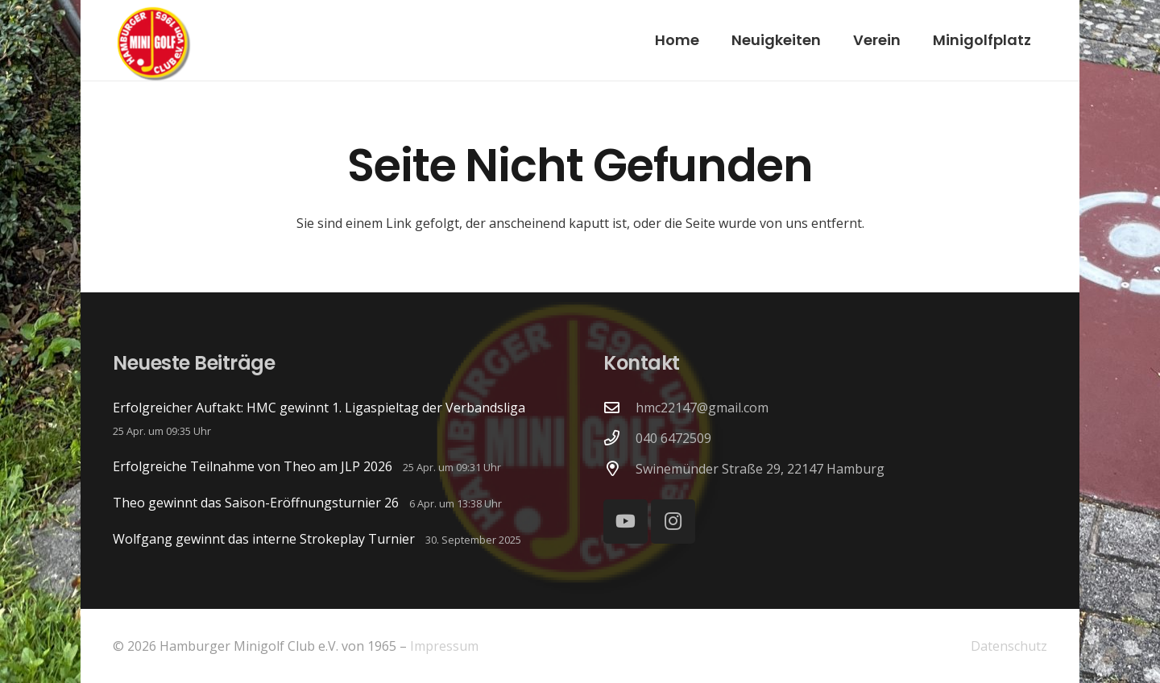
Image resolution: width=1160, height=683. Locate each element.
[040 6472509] (619, 437)
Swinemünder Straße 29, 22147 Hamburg (760, 469)
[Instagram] (673, 521)
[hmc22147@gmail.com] (619, 407)
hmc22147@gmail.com (702, 407)
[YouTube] (625, 521)
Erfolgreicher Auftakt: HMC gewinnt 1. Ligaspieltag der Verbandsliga (319, 407)
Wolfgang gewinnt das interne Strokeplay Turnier (264, 539)
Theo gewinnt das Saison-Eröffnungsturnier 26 (256, 502)
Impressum (444, 646)
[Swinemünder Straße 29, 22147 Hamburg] (619, 468)
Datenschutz (1009, 646)
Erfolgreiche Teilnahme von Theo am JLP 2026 (252, 466)
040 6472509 (673, 438)
